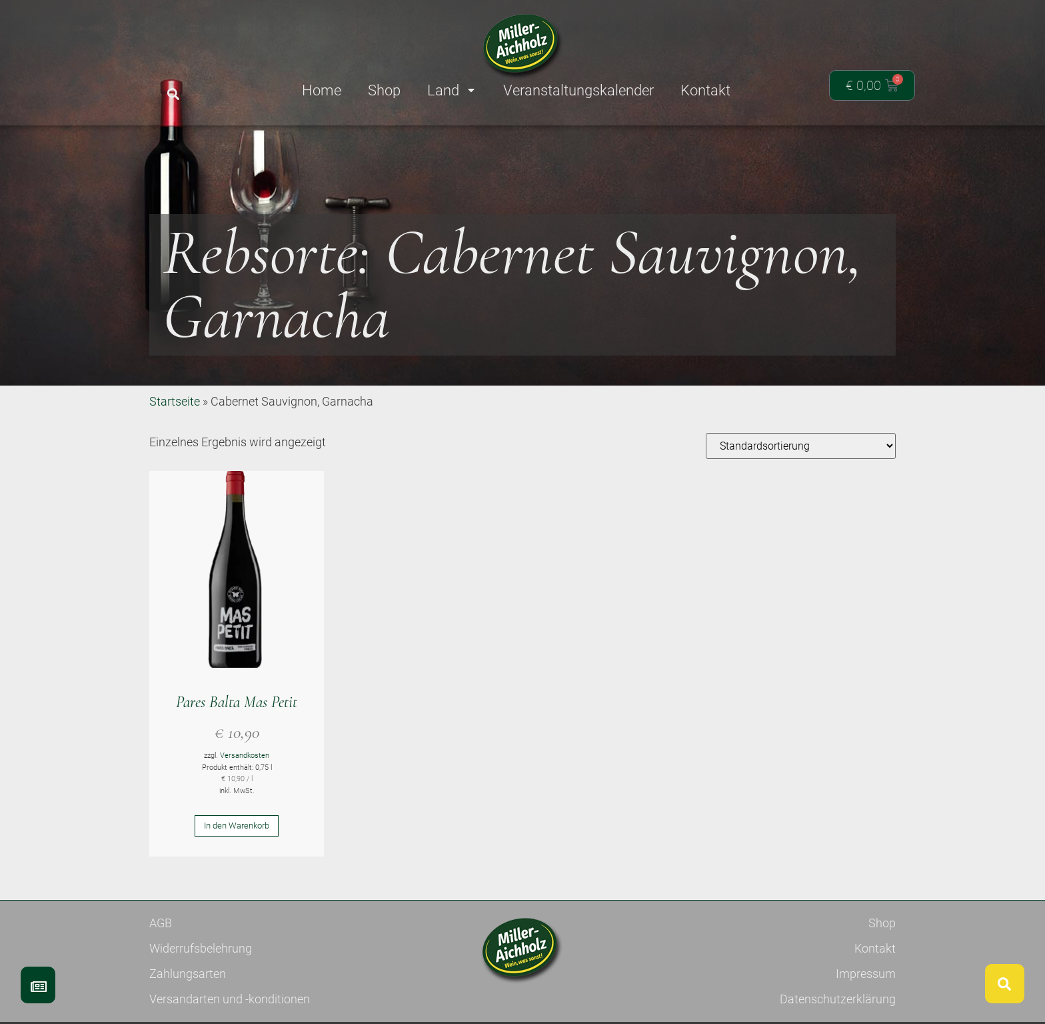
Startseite (174, 450)
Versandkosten (244, 804)
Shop (882, 972)
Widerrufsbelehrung (200, 997)
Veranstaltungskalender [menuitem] (578, 90)
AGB (160, 972)
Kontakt (875, 997)
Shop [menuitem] (384, 90)
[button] (173, 94)
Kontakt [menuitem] (705, 90)
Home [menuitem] (321, 90)
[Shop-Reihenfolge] (801, 495)
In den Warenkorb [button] (236, 874)
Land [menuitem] (452, 90)
